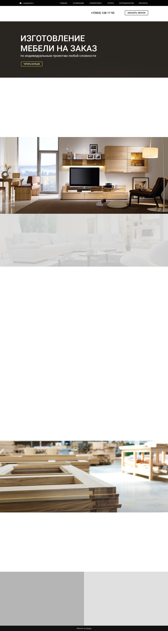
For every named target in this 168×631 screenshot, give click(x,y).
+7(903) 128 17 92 (102, 13)
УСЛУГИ (110, 3)
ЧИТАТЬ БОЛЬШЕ (32, 64)
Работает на (84, 628)
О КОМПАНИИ (78, 3)
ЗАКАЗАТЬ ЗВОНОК (136, 13)
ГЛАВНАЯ (63, 3)
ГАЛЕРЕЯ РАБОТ (95, 3)
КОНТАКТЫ (143, 3)
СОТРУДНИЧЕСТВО (126, 3)
